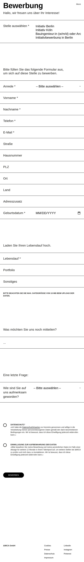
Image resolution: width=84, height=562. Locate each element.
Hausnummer (12, 155)
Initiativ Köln (58, 26)
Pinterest (67, 554)
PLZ (6, 167)
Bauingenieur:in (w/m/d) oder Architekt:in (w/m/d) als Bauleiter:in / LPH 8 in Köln (58, 29)
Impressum (48, 558)
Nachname (12, 109)
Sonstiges (10, 281)
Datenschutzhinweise (31, 427)
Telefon (9, 121)
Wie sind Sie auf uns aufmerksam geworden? (15, 392)
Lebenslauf (12, 258)
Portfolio (9, 270)
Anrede (9, 86)
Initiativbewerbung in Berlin (58, 33)
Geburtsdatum (14, 213)
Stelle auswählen (16, 26)
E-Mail (8, 132)
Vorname (10, 98)
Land (6, 190)
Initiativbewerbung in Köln (58, 37)
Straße (8, 144)
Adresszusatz (12, 201)
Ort (5, 178)
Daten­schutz (49, 554)
